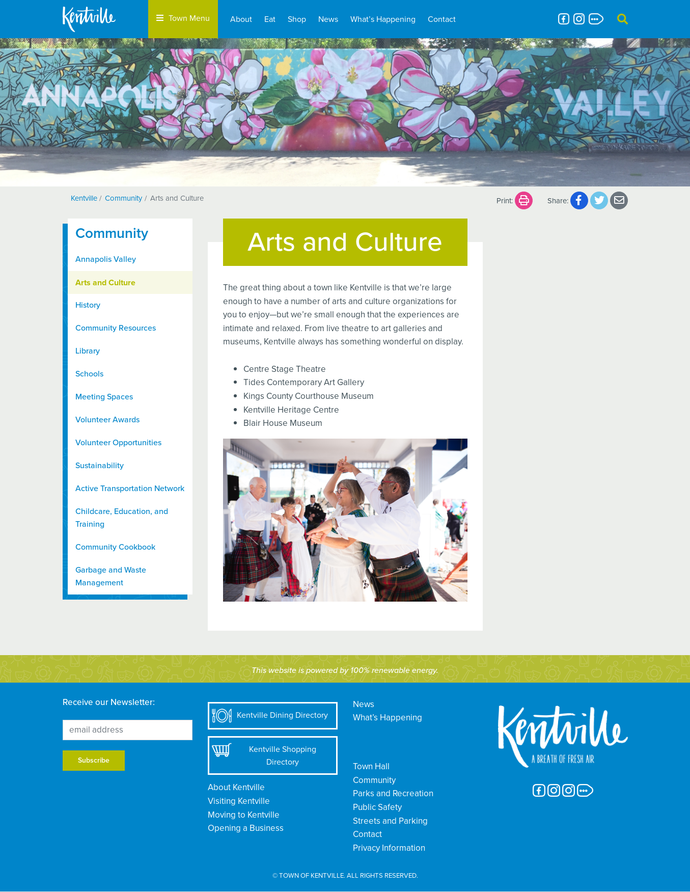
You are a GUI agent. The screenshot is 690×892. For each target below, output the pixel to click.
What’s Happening (383, 19)
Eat (269, 19)
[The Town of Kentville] (101, 19)
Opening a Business (246, 828)
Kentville (84, 198)
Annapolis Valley (105, 259)
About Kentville (236, 787)
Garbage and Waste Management (110, 576)
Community (123, 198)
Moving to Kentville (244, 814)
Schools (89, 374)
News (328, 19)
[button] (622, 19)
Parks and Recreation (393, 793)
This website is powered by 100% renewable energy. (345, 670)
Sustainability (99, 466)
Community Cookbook (115, 547)
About (241, 19)
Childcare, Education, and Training (121, 517)
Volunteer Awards (107, 420)
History (87, 305)
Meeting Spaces (104, 397)
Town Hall (371, 766)
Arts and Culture (105, 282)
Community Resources (115, 328)
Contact (442, 19)
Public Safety (377, 807)
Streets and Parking (390, 821)
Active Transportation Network (129, 488)
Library (87, 351)
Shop (297, 19)
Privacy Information (389, 848)
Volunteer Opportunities (118, 443)
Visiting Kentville (239, 801)
